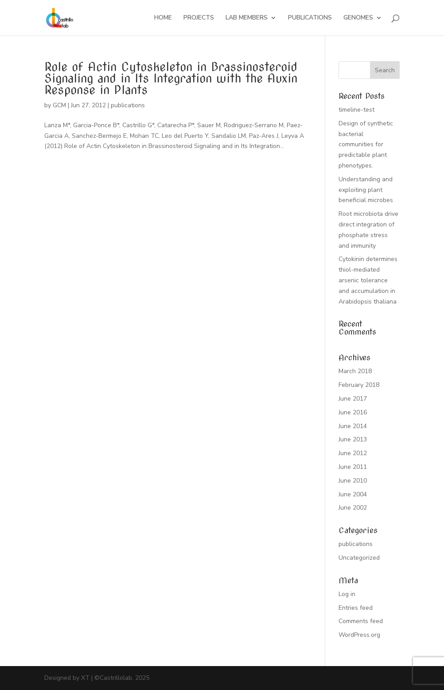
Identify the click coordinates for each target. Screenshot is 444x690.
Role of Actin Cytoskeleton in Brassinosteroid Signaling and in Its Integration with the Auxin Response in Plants (170, 78)
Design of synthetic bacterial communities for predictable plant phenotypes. (366, 144)
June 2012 (353, 453)
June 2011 (353, 467)
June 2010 (353, 480)
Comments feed (361, 621)
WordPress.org (359, 635)
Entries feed (356, 608)
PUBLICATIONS (310, 18)
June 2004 (353, 494)
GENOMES (358, 18)
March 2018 (355, 371)
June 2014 (353, 426)
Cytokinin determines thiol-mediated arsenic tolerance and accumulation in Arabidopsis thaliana (368, 280)
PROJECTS (198, 18)
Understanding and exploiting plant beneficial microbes (366, 190)
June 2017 (353, 398)
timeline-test (356, 109)
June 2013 (353, 439)
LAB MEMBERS (247, 18)
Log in (347, 594)
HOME (163, 18)
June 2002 (353, 507)
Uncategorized (359, 558)
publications (128, 105)
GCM (59, 105)
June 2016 (353, 412)
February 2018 (359, 385)
